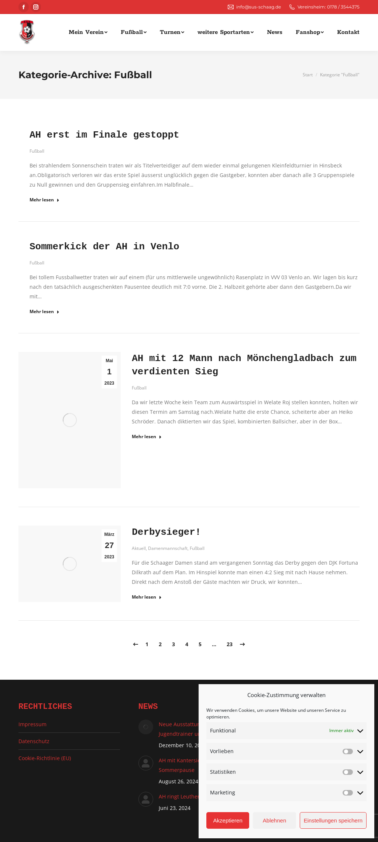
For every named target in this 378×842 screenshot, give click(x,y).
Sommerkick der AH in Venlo (104, 246)
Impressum (32, 724)
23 (230, 644)
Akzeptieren (228, 820)
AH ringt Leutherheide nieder (195, 796)
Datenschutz (33, 741)
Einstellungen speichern (333, 820)
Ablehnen (274, 820)
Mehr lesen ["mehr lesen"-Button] (44, 200)
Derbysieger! (166, 532)
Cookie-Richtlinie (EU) (44, 758)
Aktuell (139, 548)
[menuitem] (88, 32)
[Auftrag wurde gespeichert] (145, 727)
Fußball (37, 151)
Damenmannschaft (168, 548)
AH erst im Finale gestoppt (104, 135)
